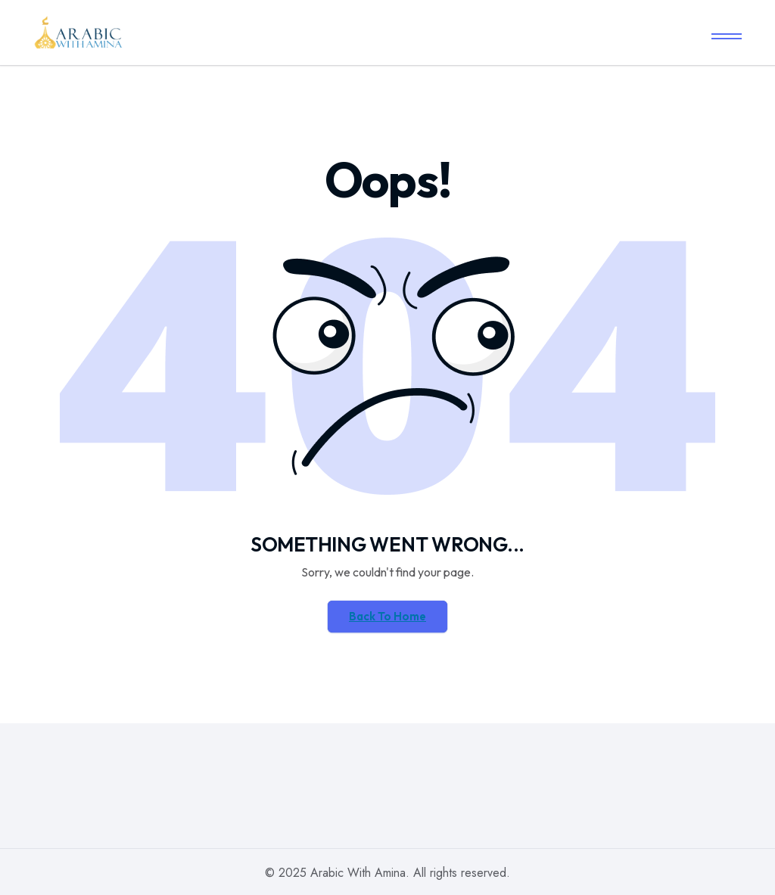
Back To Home (387, 616)
